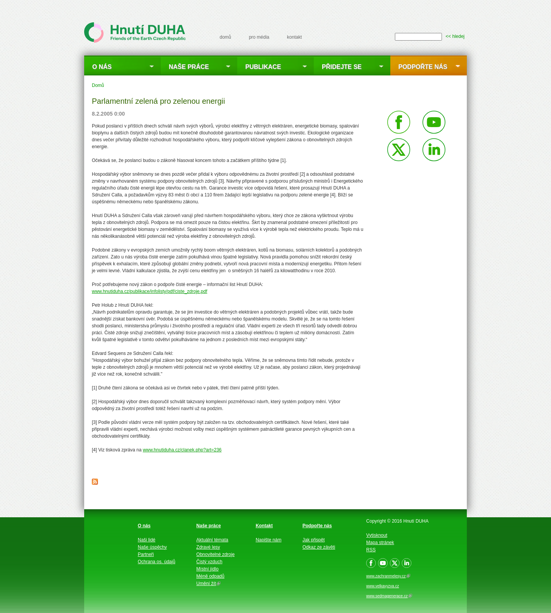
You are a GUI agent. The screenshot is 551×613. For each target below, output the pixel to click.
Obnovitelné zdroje (215, 554)
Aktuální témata (212, 540)
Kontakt (264, 525)
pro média (259, 37)
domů (225, 37)
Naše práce (189, 67)
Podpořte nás (422, 67)
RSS (371, 550)
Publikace (263, 67)
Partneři (146, 554)
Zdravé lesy (208, 547)
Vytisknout (376, 535)
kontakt (294, 37)
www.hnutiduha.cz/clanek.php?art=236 (182, 450)
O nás (102, 67)
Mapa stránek (380, 542)
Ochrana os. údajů (156, 561)
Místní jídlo (207, 569)
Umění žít (208, 583)
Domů (98, 85)
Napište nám (268, 540)
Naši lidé (146, 540)
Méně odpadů (210, 576)
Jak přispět (314, 540)
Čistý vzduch (209, 561)
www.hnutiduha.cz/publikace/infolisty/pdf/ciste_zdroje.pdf (149, 291)
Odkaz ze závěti (319, 547)
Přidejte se (342, 67)
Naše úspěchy (152, 547)
